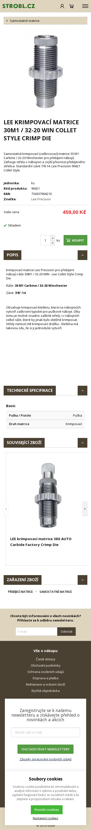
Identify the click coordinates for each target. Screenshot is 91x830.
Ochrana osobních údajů (45, 672)
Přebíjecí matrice (20, 592)
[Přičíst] (52, 238)
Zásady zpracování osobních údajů (46, 759)
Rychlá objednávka (46, 690)
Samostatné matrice (56, 592)
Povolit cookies (46, 809)
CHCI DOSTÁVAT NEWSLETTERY (45, 749)
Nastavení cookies (45, 818)
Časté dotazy (45, 659)
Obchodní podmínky (45, 665)
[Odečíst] (52, 243)
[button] (6, 509)
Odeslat (66, 631)
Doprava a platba (45, 678)
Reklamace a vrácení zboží (45, 684)
